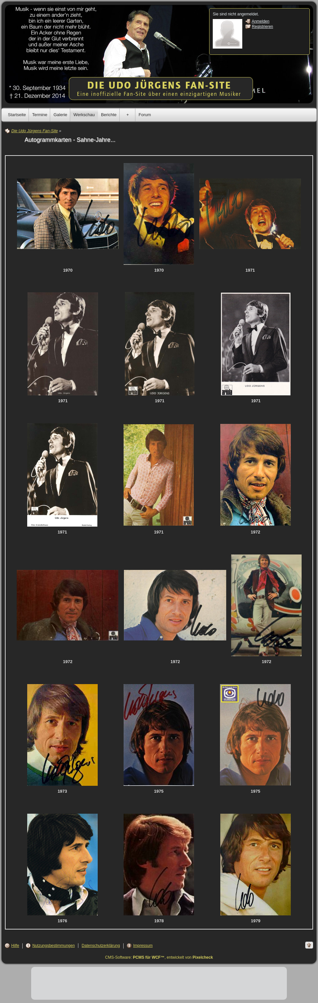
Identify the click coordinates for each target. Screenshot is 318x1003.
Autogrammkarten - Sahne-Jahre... (70, 139)
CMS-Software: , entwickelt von (159, 957)
